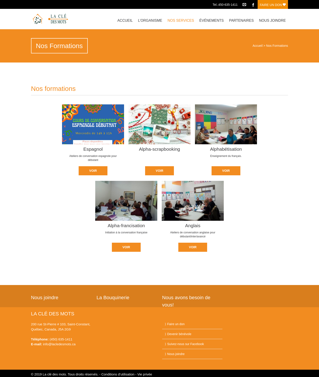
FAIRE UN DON (273, 5)
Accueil (125, 20)
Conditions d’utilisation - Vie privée (126, 374)
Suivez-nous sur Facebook (185, 344)
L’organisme (150, 20)
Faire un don (176, 324)
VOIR (93, 170)
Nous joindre (272, 20)
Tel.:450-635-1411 (225, 4)
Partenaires (241, 20)
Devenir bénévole (179, 334)
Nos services (180, 20)
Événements (211, 20)
